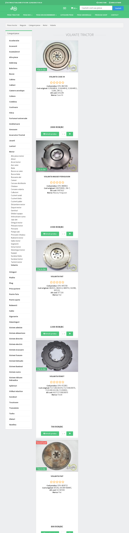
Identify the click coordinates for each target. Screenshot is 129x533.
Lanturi (12, 146)
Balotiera (13, 68)
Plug (11, 283)
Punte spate (14, 300)
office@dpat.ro (42, 504)
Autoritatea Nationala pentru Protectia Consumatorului (84, 503)
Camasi (14, 180)
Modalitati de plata (62, 492)
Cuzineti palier (16, 201)
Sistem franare (15, 355)
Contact (115, 15)
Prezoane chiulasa (18, 235)
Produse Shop (101, 15)
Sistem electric (15, 344)
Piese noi (27, 15)
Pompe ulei (15, 232)
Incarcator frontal (17, 135)
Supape (14, 253)
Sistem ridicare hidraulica (15, 378)
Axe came (14, 165)
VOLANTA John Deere (103, 288)
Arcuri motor (16, 162)
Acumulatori (14, 51)
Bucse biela (15, 174)
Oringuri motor (16, 222)
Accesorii (13, 46)
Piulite (12, 277)
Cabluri (12, 85)
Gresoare (13, 129)
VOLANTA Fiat (57, 148)
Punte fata (14, 294)
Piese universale (84, 15)
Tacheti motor (16, 262)
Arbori (13, 159)
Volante (53, 25)
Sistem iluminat (16, 366)
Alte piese (13, 57)
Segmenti (15, 244)
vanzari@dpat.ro (43, 501)
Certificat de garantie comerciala (63, 500)
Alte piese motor (17, 156)
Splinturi (13, 386)
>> (120, 467)
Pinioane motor (17, 225)
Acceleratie (14, 40)
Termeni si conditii (83, 489)
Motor (45, 25)
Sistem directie (16, 338)
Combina (13, 101)
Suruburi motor (17, 259)
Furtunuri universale (18, 118)
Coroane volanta (17, 189)
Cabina (12, 79)
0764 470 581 (41, 495)
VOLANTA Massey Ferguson (103, 76)
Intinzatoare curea (18, 216)
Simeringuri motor (18, 250)
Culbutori (14, 192)
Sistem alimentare (17, 333)
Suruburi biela (16, 256)
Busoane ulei (16, 177)
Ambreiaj (13, 63)
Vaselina (12, 424)
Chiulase (14, 186)
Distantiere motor (18, 204)
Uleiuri (12, 419)
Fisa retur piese (61, 504)
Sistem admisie (15, 327)
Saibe (11, 311)
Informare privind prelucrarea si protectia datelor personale (84, 494)
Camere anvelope (16, 90)
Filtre (11, 113)
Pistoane (14, 228)
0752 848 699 (41, 492)
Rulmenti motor (17, 238)
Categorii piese (66, 15)
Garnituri (14, 210)
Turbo (11, 413)
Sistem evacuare (16, 350)
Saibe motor (15, 241)
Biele (13, 168)
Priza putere (14, 288)
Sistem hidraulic (16, 361)
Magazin (23, 25)
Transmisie (14, 408)
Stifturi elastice (16, 391)
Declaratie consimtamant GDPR (84, 510)
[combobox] (63, 105)
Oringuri (13, 272)
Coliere (12, 96)
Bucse (11, 74)
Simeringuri (14, 322)
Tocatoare (13, 402)
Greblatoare (14, 124)
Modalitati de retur (62, 495)
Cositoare (13, 107)
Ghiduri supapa (17, 213)
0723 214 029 (41, 489)
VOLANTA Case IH (57, 76)
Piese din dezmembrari (46, 15)
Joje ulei (14, 219)
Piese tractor (13, 15)
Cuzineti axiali (16, 195)
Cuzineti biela (16, 198)
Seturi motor (16, 247)
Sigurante (13, 316)
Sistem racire (15, 372)
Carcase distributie (18, 183)
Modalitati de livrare (63, 489)
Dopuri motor (16, 207)
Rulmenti (13, 305)
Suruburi (13, 397)
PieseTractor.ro (24, 530)
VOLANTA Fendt (102, 148)
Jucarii (12, 140)
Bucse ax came (17, 171)
